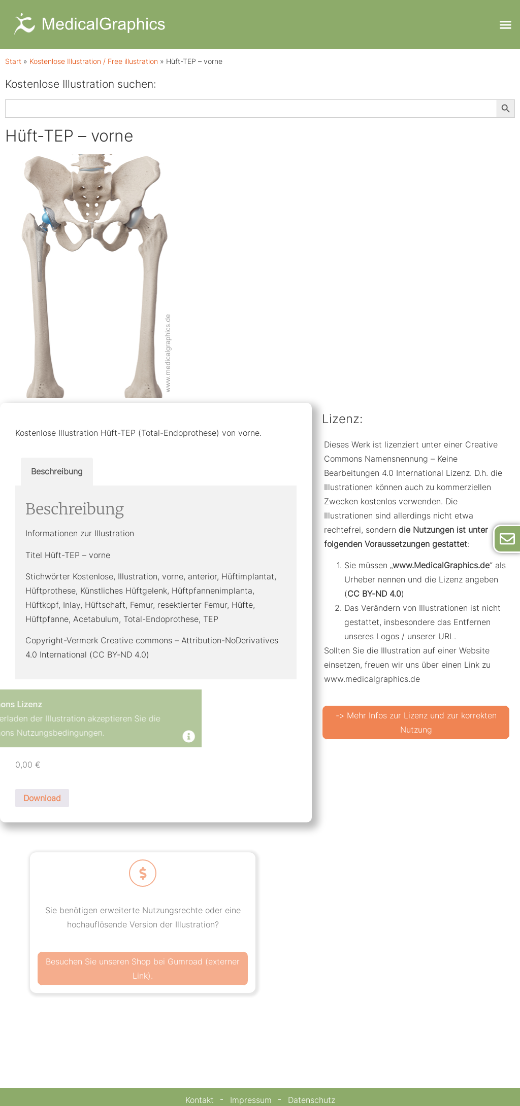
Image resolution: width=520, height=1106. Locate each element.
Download (42, 798)
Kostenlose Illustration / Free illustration (93, 61)
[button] (505, 24)
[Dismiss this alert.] (111, 737)
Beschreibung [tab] (57, 471)
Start (13, 61)
